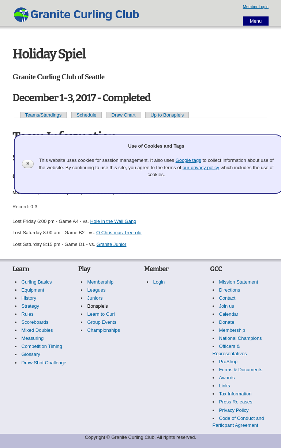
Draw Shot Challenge (44, 362)
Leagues (96, 290)
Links (224, 385)
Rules (28, 314)
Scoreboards (35, 322)
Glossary (31, 354)
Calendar (229, 314)
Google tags (188, 160)
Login (159, 282)
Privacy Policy (234, 410)
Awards (227, 377)
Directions (229, 290)
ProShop (228, 361)
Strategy (30, 306)
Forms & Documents (240, 369)
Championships (103, 330)
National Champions (240, 338)
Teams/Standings (43, 115)
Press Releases (235, 402)
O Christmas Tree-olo (119, 232)
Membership (100, 282)
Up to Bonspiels (167, 115)
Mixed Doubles (37, 330)
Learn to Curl (101, 314)
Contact (227, 298)
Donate (227, 322)
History (29, 298)
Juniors (95, 298)
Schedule (86, 115)
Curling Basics (37, 282)
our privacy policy (201, 167)
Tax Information (235, 393)
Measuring (33, 338)
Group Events (102, 322)
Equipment (33, 290)
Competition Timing (42, 346)
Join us (226, 306)
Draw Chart (124, 115)
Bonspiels (97, 306)
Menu (256, 21)
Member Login (256, 6)
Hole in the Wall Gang (113, 221)
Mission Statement (238, 282)
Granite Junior (112, 244)
